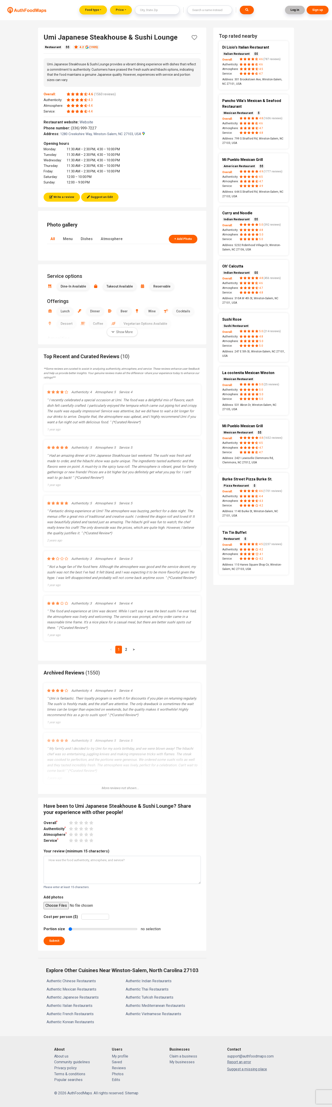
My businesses (182, 1062)
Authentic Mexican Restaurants (71, 989)
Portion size (54, 929)
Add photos (53, 897)
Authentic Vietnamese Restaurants (153, 1014)
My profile (120, 1056)
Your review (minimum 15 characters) (76, 851)
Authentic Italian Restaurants (69, 1005)
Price (120, 10)
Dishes (87, 239)
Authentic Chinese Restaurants (71, 981)
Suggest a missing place (247, 1069)
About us (61, 1056)
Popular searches (68, 1080)
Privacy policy (65, 1068)
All (52, 239)
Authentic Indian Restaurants (149, 981)
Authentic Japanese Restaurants (73, 997)
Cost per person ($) (61, 917)
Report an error (239, 1062)
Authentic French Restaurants (70, 1014)
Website (88, 122)
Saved (117, 1062)
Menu (68, 239)
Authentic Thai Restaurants (147, 989)
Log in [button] (294, 10)
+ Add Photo (183, 239)
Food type (92, 10)
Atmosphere (112, 239)
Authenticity (55, 828)
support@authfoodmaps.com (250, 1056)
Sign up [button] (317, 10)
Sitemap (131, 1093)
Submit (54, 940)
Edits (116, 1080)
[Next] (133, 650)
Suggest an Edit (100, 197)
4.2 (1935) (86, 47)
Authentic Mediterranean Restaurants (155, 1005)
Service (51, 840)
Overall (50, 822)
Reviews (119, 1068)
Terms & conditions (69, 1074)
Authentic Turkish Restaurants (149, 997)
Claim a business (183, 1056)
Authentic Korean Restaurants (70, 1022)
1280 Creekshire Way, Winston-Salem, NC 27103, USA (102, 134)
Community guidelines (72, 1062)
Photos (118, 1074)
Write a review (61, 197)
